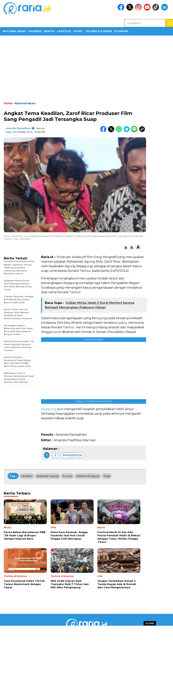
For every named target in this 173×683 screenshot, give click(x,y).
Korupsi (67, 475)
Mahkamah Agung (87, 475)
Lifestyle (64, 31)
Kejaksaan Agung (47, 475)
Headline (26, 475)
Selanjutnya (72, 455)
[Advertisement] (86, 68)
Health (49, 31)
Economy (121, 31)
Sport (78, 31)
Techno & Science (98, 31)
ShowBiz (35, 31)
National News (14, 31)
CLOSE (150, 623)
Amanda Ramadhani (18, 128)
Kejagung (48, 409)
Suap (106, 475)
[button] (125, 248)
